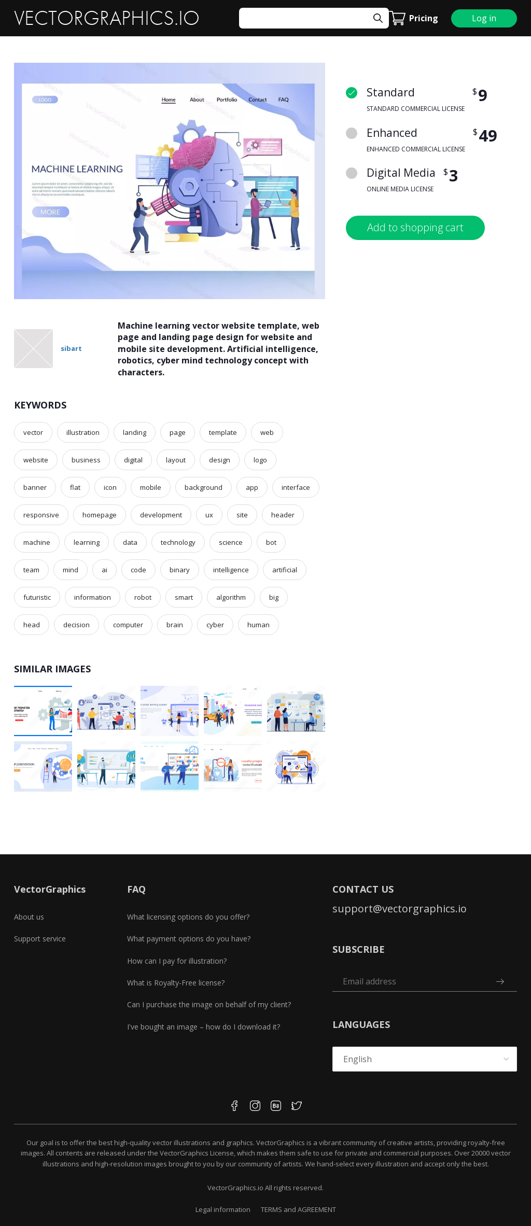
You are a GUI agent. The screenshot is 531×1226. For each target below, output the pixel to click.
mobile (150, 487)
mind (70, 569)
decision (76, 624)
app (252, 487)
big (273, 597)
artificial (284, 569)
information (92, 597)
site (242, 514)
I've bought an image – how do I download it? (203, 1027)
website (35, 459)
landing (134, 432)
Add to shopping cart (415, 227)
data (130, 542)
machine (36, 542)
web (267, 432)
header (283, 514)
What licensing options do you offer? (188, 917)
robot (142, 597)
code (138, 569)
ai (104, 569)
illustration (83, 432)
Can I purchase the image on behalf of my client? (209, 1004)
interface (296, 487)
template (223, 432)
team (31, 569)
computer (128, 624)
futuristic (37, 597)
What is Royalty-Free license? (176, 983)
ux (209, 514)
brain (174, 624)
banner (35, 487)
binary (180, 569)
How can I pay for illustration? (177, 961)
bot (271, 542)
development (161, 514)
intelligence (231, 569)
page (178, 432)
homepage (99, 514)
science (231, 542)
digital (133, 459)
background (203, 487)
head (31, 624)
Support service (40, 938)
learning (87, 542)
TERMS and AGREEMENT (298, 1209)
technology (178, 542)
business (86, 459)
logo (260, 459)
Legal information (222, 1209)
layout (176, 459)
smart (184, 597)
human (258, 624)
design (219, 459)
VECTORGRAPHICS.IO (107, 18)
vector (33, 432)
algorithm (231, 597)
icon (110, 487)
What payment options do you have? (188, 938)
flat (75, 487)
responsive (41, 514)
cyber (215, 624)
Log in (484, 18)
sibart (71, 348)
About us (29, 917)
